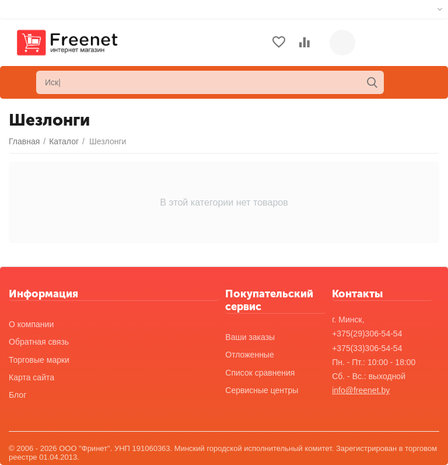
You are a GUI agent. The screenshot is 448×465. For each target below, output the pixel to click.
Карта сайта (31, 377)
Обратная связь (39, 341)
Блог (17, 395)
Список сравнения (260, 372)
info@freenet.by (361, 390)
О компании (31, 324)
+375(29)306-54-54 (367, 333)
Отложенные (249, 354)
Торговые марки (39, 360)
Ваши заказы (250, 337)
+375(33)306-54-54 (367, 348)
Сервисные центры (261, 390)
